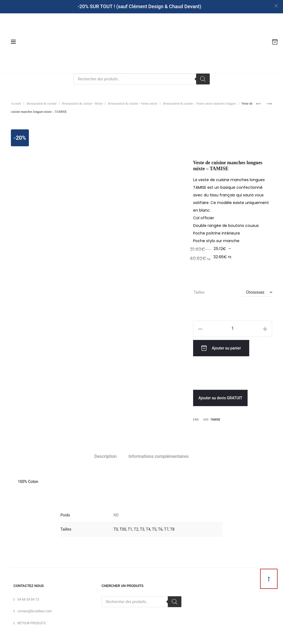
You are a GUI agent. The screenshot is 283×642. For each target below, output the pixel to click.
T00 (123, 528)
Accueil (16, 103)
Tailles (199, 292)
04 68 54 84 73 (28, 598)
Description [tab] (106, 455)
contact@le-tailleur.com (34, 610)
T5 (154, 528)
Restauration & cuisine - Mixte (82, 103)
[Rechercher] (203, 79)
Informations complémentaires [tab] (159, 455)
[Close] (276, 5)
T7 (166, 528)
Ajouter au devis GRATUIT (220, 397)
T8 (172, 528)
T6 (160, 528)
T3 (142, 528)
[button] (200, 329)
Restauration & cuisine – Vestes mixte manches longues (199, 103)
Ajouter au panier (223, 347)
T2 (136, 528)
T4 (148, 528)
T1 (130, 528)
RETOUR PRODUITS (31, 622)
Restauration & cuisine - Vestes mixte (132, 103)
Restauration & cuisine (42, 103)
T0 (116, 528)
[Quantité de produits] (232, 328)
